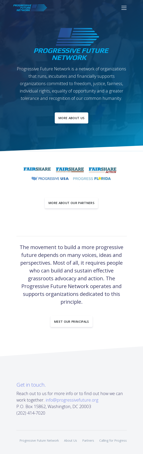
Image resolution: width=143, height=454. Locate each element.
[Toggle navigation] (124, 7)
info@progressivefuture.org (72, 400)
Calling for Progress (113, 440)
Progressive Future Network (39, 440)
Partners (88, 440)
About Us (70, 440)
